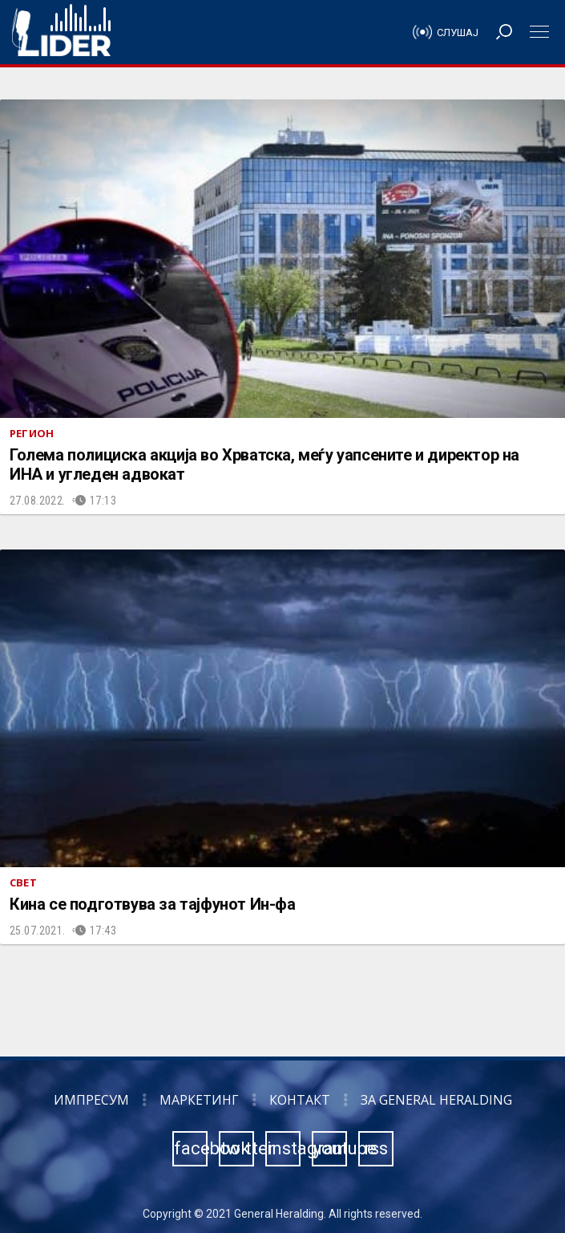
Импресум (91, 1100)
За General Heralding (436, 1100)
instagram (284, 1148)
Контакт (299, 1100)
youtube (330, 1148)
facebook (191, 1148)
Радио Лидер (61, 32)
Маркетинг (199, 1100)
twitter (237, 1148)
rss (376, 1148)
